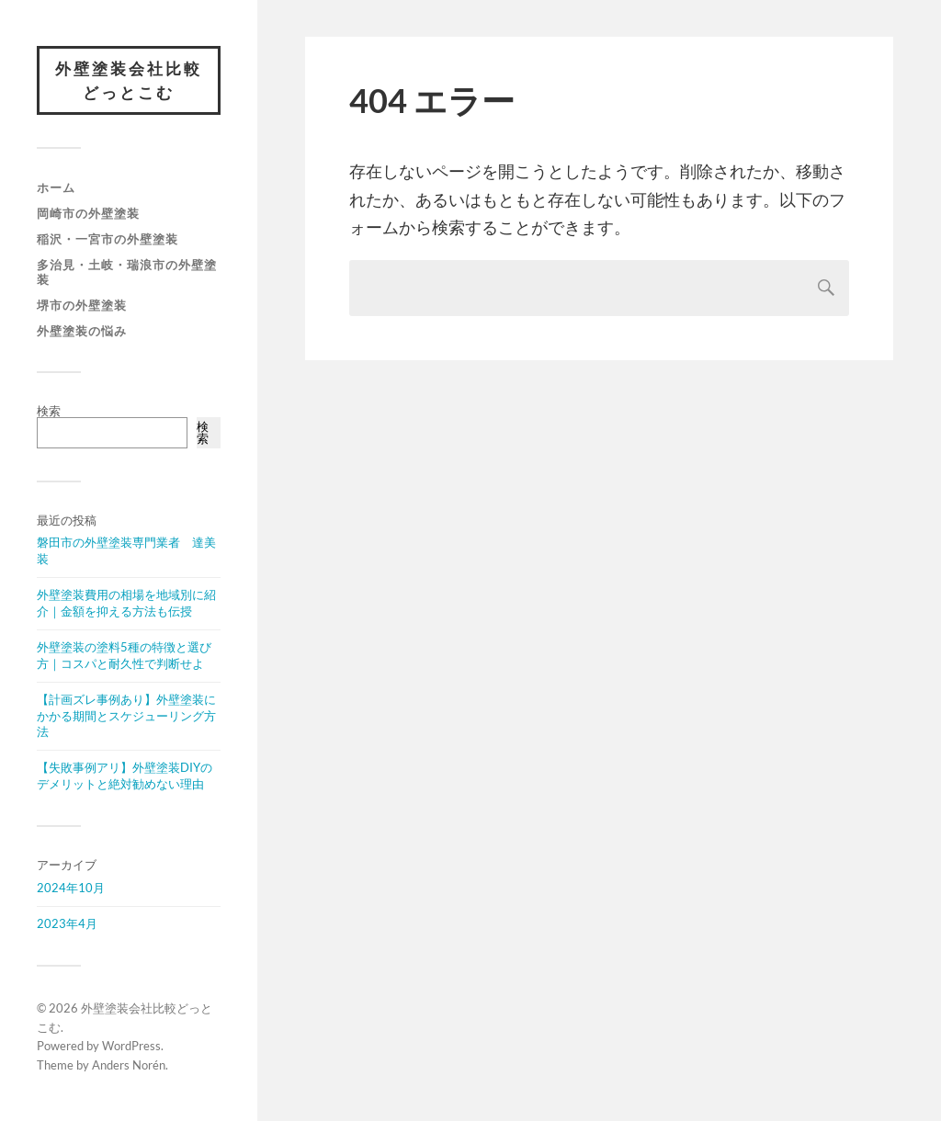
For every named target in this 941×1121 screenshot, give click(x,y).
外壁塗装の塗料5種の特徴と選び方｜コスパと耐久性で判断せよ (124, 655)
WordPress (131, 1045)
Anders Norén (128, 1065)
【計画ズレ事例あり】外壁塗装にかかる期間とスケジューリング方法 (126, 716)
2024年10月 (71, 887)
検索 (49, 410)
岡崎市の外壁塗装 (88, 213)
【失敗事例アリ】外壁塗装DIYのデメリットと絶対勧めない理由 (124, 775)
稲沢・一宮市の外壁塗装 (107, 239)
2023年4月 (67, 923)
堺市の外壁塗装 (82, 305)
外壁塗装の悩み (82, 330)
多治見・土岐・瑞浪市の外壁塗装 (127, 272)
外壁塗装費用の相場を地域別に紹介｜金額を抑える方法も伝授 (126, 602)
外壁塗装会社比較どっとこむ (128, 80)
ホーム (56, 187)
